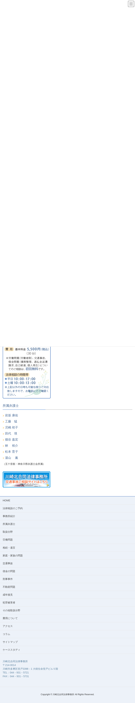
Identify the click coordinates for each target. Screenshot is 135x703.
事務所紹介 (9, 516)
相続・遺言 (9, 547)
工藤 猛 (11, 421)
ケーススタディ (11, 649)
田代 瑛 (11, 433)
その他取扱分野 (11, 610)
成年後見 (8, 594)
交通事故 (8, 563)
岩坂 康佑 (11, 415)
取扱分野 (8, 531)
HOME (6, 500)
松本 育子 (11, 451)
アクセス (8, 626)
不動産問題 (9, 586)
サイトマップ (10, 641)
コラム (6, 634)
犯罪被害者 (9, 602)
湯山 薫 (11, 457)
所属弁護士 (9, 524)
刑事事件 (8, 579)
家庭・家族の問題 (13, 555)
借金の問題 (9, 571)
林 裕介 (11, 445)
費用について (10, 618)
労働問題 (8, 539)
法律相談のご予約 (13, 508)
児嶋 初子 (11, 427)
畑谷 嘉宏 (11, 439)
